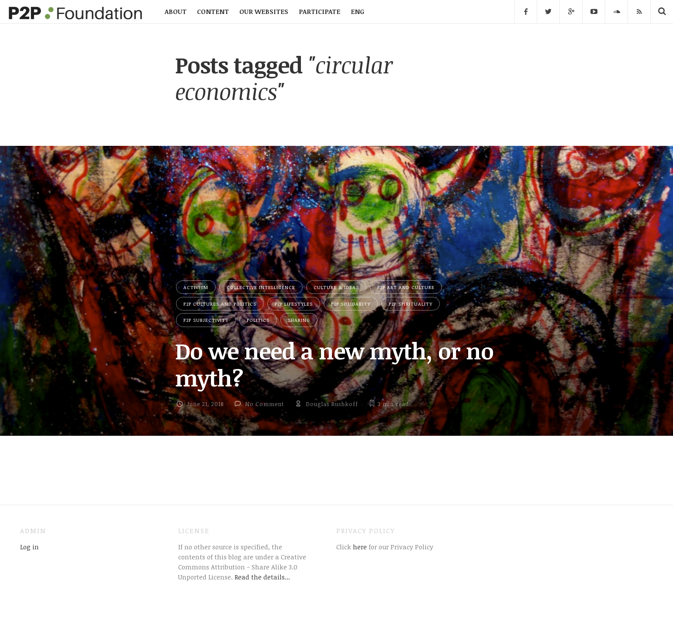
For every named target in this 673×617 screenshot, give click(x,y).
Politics (258, 320)
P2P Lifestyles (294, 303)
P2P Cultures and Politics (219, 303)
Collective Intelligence (261, 287)
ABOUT (175, 11)
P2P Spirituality (410, 303)
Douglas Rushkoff (332, 404)
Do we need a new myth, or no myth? (334, 364)
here (359, 546)
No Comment (264, 404)
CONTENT (213, 11)
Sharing (299, 320)
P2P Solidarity (350, 303)
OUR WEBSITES (263, 11)
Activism (195, 287)
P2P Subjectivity (205, 320)
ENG (357, 11)
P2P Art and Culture (406, 287)
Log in (29, 546)
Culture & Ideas (336, 287)
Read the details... (262, 576)
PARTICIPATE (319, 11)
